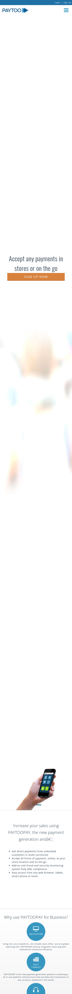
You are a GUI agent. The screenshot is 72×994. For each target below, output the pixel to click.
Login (57, 2)
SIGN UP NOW (36, 277)
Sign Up (67, 2)
